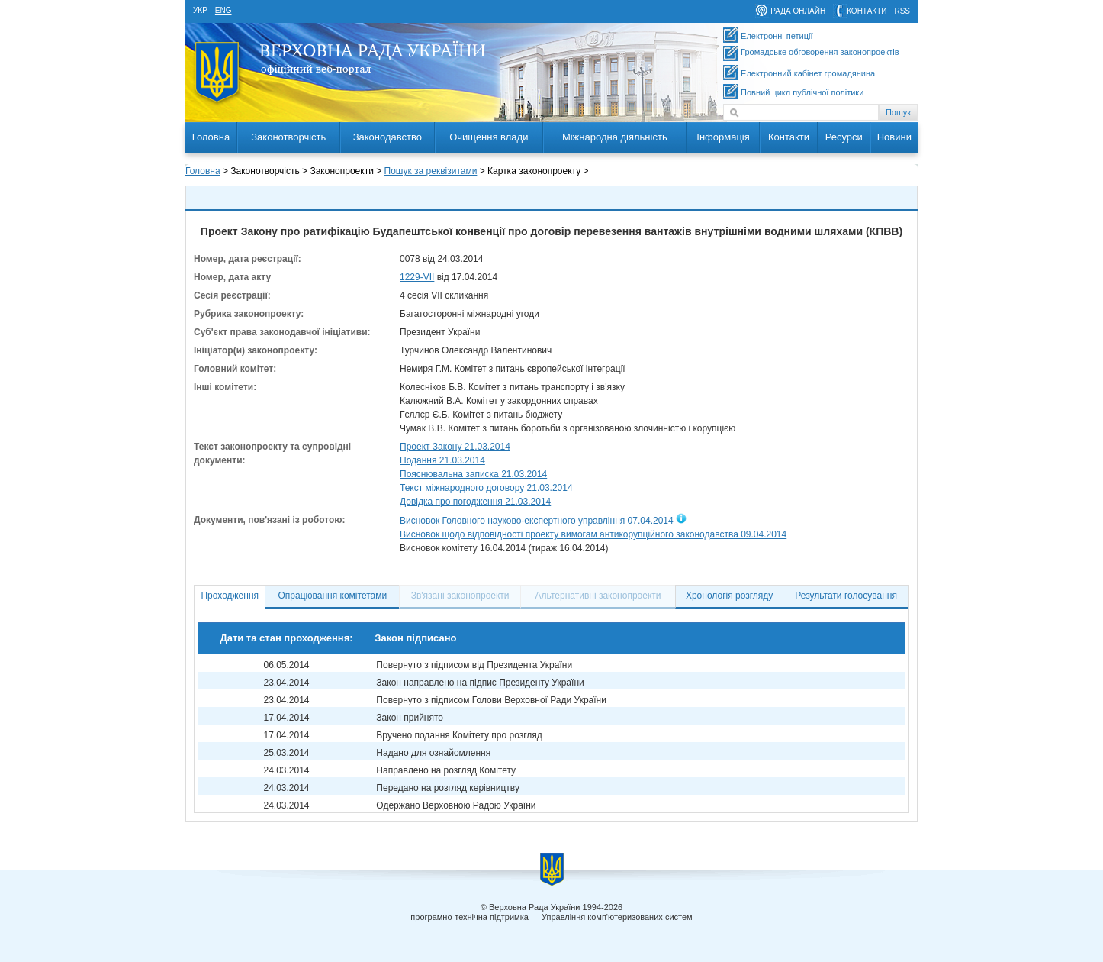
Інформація (723, 137)
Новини (894, 137)
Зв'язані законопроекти (460, 595)
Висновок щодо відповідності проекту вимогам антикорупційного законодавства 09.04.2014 (593, 534)
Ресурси (844, 137)
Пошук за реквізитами (431, 171)
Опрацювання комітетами (332, 595)
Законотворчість (288, 137)
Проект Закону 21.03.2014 (455, 446)
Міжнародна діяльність (614, 137)
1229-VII (417, 277)
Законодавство (387, 137)
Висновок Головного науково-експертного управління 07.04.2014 (537, 520)
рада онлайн (797, 11)
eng (223, 10)
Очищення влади (488, 137)
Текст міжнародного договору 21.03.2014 (486, 488)
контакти (866, 11)
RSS (902, 11)
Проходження (230, 595)
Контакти (788, 137)
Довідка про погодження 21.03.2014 (475, 501)
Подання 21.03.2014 (442, 460)
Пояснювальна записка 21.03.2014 (473, 474)
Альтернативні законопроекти (598, 595)
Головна (211, 137)
